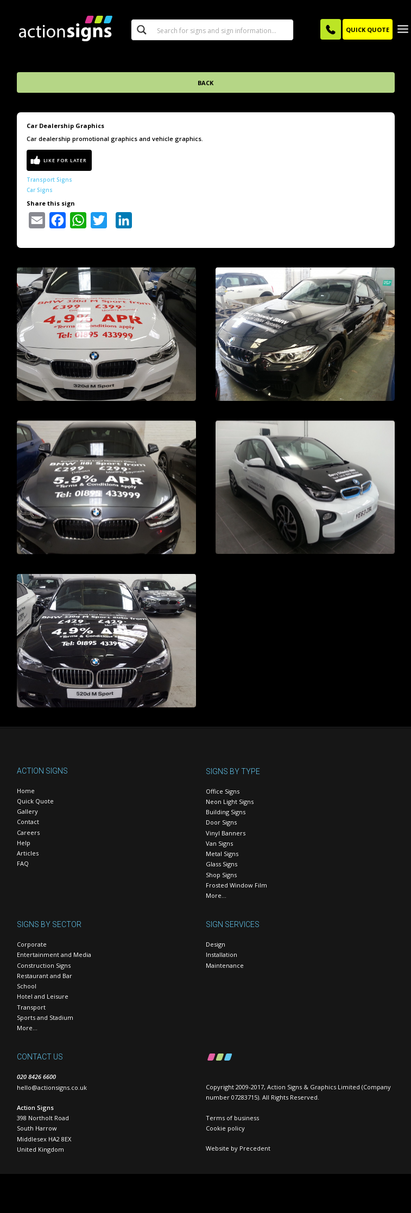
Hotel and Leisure (42, 996)
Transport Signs (49, 179)
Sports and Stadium (45, 1017)
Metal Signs (222, 854)
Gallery (27, 811)
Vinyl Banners (225, 833)
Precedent (254, 1148)
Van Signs (219, 843)
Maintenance (225, 965)
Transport (31, 1007)
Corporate (32, 944)
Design (215, 944)
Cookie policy (225, 1128)
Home (26, 791)
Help (23, 843)
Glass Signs (221, 864)
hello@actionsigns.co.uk (52, 1087)
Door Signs (221, 822)
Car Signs (40, 190)
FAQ (23, 863)
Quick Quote (35, 801)
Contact (28, 822)
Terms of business (232, 1118)
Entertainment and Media (54, 954)
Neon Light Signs (230, 801)
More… (216, 895)
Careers (28, 832)
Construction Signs (44, 965)
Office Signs (222, 791)
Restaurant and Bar (44, 976)
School (26, 986)
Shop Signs (221, 875)
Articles (28, 853)
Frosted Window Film (236, 885)
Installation (221, 954)
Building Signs (225, 812)
